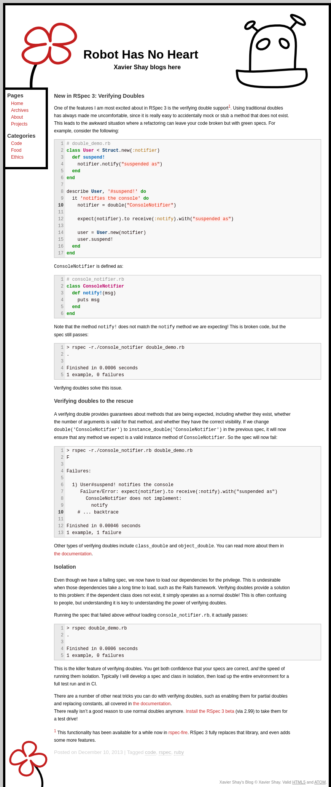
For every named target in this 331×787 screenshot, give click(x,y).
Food (16, 150)
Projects (19, 124)
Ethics (17, 157)
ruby (179, 750)
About (17, 117)
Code (16, 143)
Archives (20, 110)
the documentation (73, 552)
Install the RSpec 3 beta (210, 709)
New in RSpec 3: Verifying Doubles (99, 96)
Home (17, 103)
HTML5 (299, 779)
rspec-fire (178, 730)
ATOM (320, 779)
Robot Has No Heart (140, 54)
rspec (165, 750)
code (150, 750)
